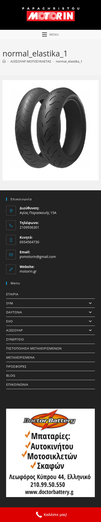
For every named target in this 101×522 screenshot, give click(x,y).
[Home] (4, 61)
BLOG (10, 375)
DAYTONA (50, 312)
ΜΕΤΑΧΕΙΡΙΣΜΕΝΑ (20, 357)
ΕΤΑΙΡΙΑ (12, 294)
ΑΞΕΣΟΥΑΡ (50, 330)
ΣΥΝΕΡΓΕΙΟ (15, 339)
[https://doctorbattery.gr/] (50, 453)
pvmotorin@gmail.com (38, 256)
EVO (50, 321)
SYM (50, 303)
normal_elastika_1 (69, 61)
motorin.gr (28, 271)
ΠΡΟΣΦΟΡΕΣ (16, 366)
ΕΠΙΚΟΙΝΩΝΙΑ (17, 384)
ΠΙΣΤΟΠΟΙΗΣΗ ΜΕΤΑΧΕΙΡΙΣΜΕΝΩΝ (34, 348)
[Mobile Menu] (50, 35)
